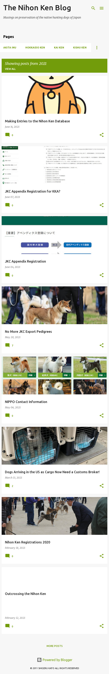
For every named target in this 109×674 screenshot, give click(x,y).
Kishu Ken (80, 47)
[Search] (93, 8)
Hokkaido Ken (35, 47)
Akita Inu (9, 47)
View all (10, 69)
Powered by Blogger (54, 660)
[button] (101, 135)
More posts (55, 646)
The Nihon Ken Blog (37, 7)
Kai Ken (59, 47)
